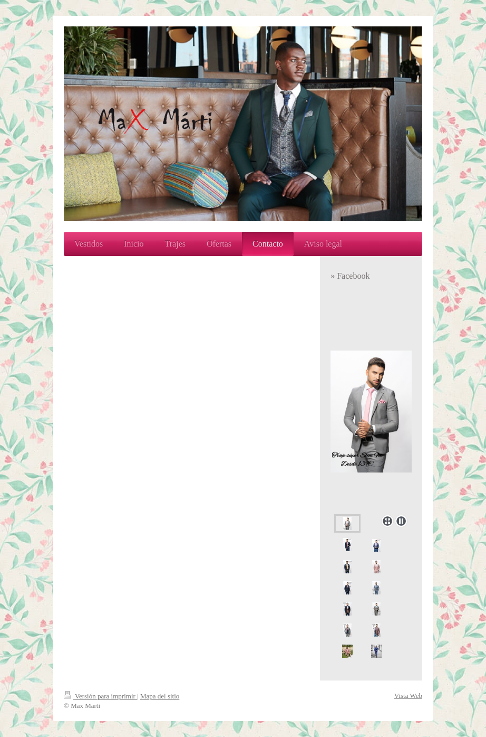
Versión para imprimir (100, 696)
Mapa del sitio (159, 696)
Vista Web (408, 696)
